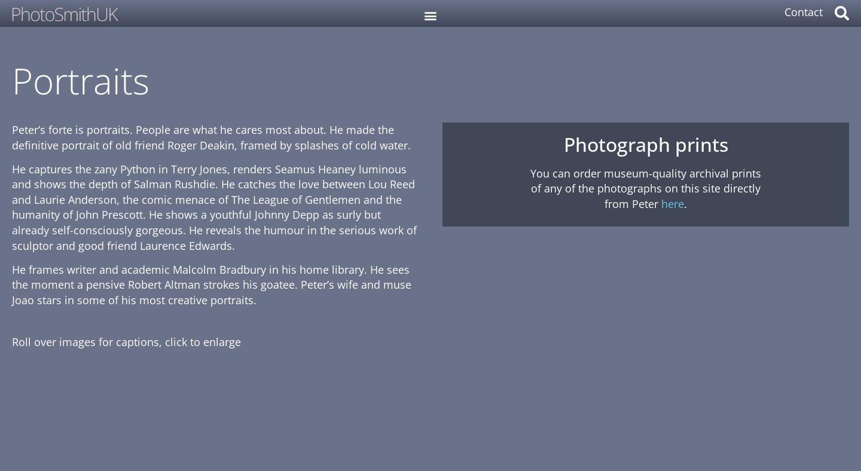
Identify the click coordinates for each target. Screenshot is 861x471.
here (672, 204)
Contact (803, 12)
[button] (430, 15)
